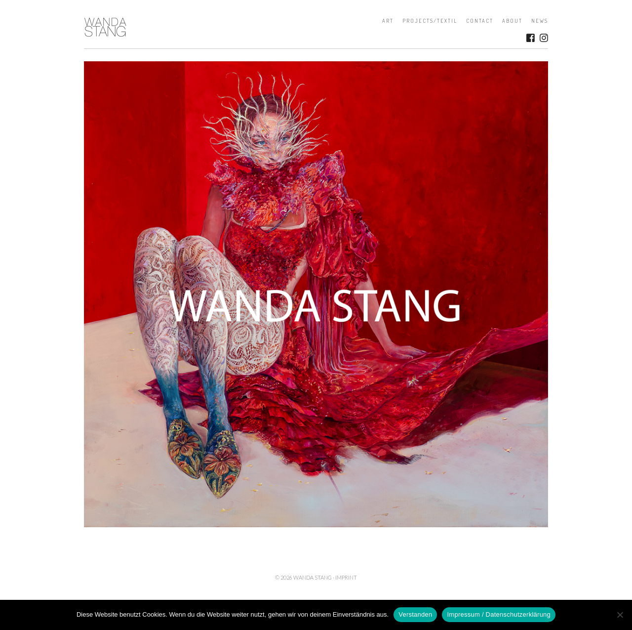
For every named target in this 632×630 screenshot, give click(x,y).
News (539, 20)
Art (388, 20)
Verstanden (415, 614)
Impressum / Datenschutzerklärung (499, 614)
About (512, 20)
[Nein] (620, 615)
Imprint (346, 577)
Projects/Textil (429, 20)
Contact (479, 20)
